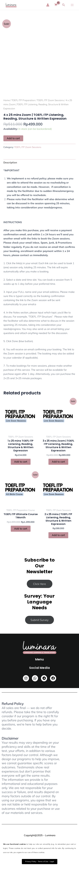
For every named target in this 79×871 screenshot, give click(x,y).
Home (6, 100)
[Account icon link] (47, 5)
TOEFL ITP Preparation (23, 100)
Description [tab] (10, 162)
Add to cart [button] (20, 461)
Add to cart (13, 138)
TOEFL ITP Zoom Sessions (50, 100)
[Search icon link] (63, 5)
